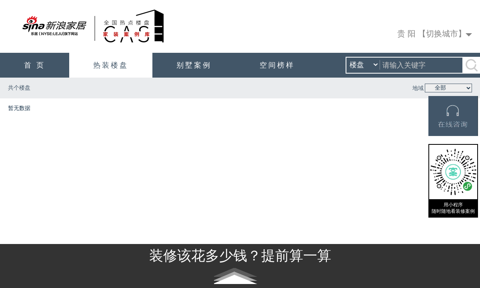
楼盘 (364, 65)
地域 (418, 88)
